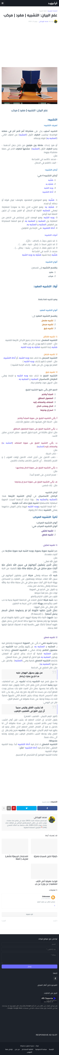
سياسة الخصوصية (41, 1048)
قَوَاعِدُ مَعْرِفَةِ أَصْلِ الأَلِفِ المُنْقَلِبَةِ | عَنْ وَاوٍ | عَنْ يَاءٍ (44, 881)
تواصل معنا (9, 1048)
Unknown (46, 895)
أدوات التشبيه (51, 235)
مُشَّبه (51, 200)
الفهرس (29, 1050)
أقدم (4, 919)
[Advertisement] (29, 45)
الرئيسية (51, 1048)
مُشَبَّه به (49, 207)
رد (54, 904)
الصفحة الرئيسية (52, 11)
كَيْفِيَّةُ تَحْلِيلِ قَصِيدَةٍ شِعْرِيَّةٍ (47, 856)
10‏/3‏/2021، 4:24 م (45, 897)
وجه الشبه (49, 217)
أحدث (54, 919)
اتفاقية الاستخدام (27, 1048)
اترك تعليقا (29, 913)
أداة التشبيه (49, 228)
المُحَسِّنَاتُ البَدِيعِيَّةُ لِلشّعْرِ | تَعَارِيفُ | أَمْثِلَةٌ (15, 857)
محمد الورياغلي (40, 817)
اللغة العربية (43, 11)
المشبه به (52, 138)
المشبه (41, 446)
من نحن (17, 1048)
